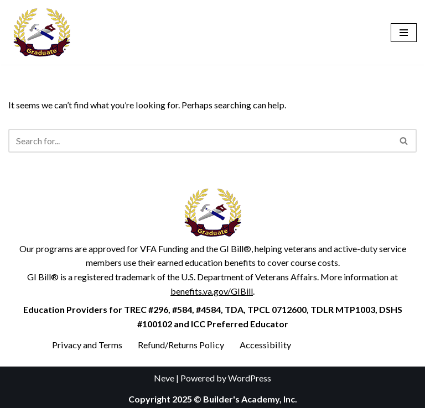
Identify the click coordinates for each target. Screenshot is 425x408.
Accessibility (262, 344)
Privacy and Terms (87, 344)
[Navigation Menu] (404, 32)
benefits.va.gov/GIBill (211, 290)
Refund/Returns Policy (179, 344)
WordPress (249, 378)
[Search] (200, 141)
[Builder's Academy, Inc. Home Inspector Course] (41, 32)
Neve (164, 378)
